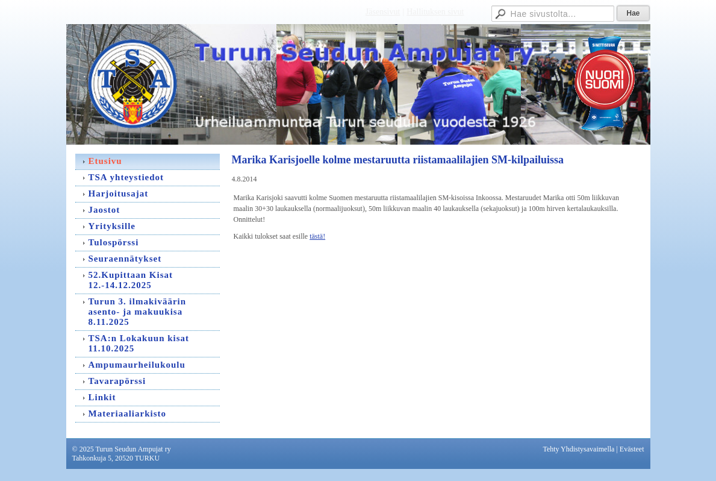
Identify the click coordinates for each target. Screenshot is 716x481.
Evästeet (632, 449)
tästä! (317, 236)
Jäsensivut (383, 11)
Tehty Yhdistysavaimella (578, 449)
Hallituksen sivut (435, 11)
